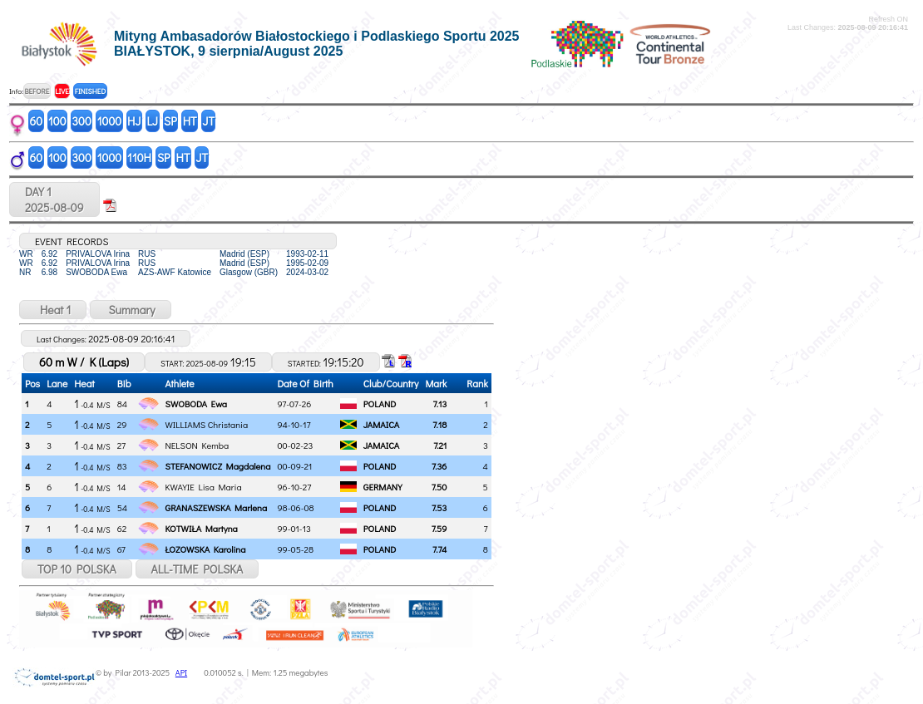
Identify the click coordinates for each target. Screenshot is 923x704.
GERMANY (382, 486)
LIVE (62, 91)
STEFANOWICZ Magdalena (218, 466)
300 (81, 121)
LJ (152, 121)
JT (209, 121)
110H (139, 157)
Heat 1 (53, 310)
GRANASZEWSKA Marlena (216, 507)
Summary (130, 310)
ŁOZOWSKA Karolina (205, 549)
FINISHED (90, 91)
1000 (109, 121)
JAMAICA (381, 424)
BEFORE (36, 91)
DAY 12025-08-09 (54, 199)
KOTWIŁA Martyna (201, 528)
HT (190, 121)
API (181, 672)
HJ (134, 121)
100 (57, 121)
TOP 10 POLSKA (76, 569)
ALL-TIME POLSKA (197, 569)
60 (36, 121)
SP (170, 121)
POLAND (380, 403)
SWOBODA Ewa (196, 403)
